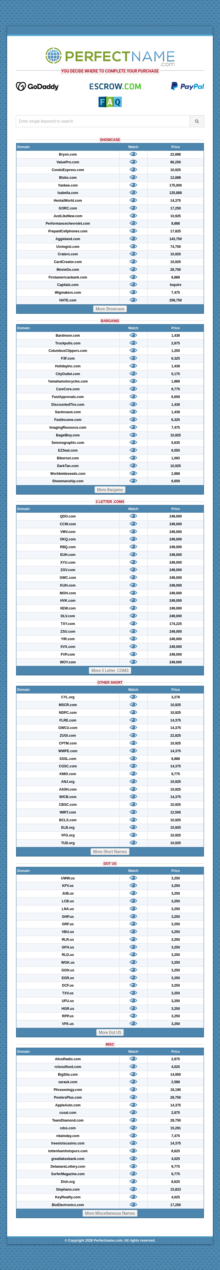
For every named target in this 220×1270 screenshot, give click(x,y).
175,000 (175, 185)
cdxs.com (68, 1128)
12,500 (175, 812)
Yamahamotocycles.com (68, 381)
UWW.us (68, 878)
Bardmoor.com (68, 336)
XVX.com (67, 647)
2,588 (175, 1082)
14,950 (175, 1075)
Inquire (175, 285)
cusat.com (67, 1113)
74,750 (175, 247)
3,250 (175, 878)
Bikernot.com (68, 458)
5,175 (175, 374)
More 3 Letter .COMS (110, 670)
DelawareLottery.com (68, 1167)
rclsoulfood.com (67, 1067)
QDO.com (68, 516)
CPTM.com (68, 743)
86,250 (175, 162)
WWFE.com (67, 751)
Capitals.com (68, 285)
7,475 (175, 293)
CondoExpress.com (68, 170)
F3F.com (68, 358)
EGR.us (68, 978)
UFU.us (68, 1001)
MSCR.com (68, 705)
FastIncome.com (68, 420)
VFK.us (68, 1024)
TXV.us (68, 993)
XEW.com (68, 608)
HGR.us (68, 1009)
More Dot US (110, 1032)
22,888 (175, 154)
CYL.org (68, 697)
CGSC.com (68, 766)
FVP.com (68, 654)
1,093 (175, 458)
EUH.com (67, 555)
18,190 (175, 1090)
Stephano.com (68, 1189)
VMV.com (67, 532)
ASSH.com (67, 789)
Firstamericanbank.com (67, 277)
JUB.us (68, 893)
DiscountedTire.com (67, 405)
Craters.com (68, 254)
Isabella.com (68, 193)
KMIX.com (68, 774)
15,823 (175, 1189)
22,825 (175, 736)
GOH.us (68, 970)
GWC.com (68, 578)
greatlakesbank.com (67, 1159)
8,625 (175, 1151)
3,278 (175, 697)
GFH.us (68, 947)
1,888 (175, 381)
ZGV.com (67, 570)
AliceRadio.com (68, 1059)
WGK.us (68, 963)
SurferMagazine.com (68, 1174)
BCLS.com (68, 820)
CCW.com (68, 524)
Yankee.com (68, 185)
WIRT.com (68, 812)
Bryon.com (68, 154)
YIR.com (68, 639)
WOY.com (68, 662)
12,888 (175, 178)
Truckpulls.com (67, 343)
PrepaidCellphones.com (68, 231)
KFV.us (68, 886)
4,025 (175, 1067)
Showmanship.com (67, 481)
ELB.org (68, 828)
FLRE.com (67, 720)
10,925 (175, 170)
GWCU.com (67, 728)
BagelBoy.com (68, 435)
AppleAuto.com (68, 1105)
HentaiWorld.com (68, 201)
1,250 (175, 351)
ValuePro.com (67, 162)
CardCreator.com (68, 262)
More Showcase (110, 309)
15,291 (175, 1128)
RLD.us (68, 955)
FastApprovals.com (68, 397)
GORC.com (68, 208)
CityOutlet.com (68, 374)
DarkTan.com (67, 466)
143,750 (175, 239)
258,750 (175, 300)
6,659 (175, 397)
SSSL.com (67, 759)
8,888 (175, 224)
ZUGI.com (68, 736)
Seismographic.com (68, 443)
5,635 (175, 443)
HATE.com (67, 300)
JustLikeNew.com (67, 216)
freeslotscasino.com (68, 1143)
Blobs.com (67, 178)
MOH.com (68, 593)
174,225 (175, 624)
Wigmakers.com (68, 293)
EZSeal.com (68, 450)
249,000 (175, 516)
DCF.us (68, 985)
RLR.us (68, 940)
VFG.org (67, 835)
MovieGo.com (68, 270)
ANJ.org (68, 782)
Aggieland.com (68, 239)
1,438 (175, 336)
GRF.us (68, 924)
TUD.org (67, 843)
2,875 (175, 343)
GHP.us (68, 917)
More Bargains (110, 489)
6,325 (175, 358)
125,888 (175, 193)
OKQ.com (68, 539)
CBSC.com (68, 805)
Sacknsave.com (68, 412)
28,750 (175, 270)
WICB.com (67, 797)
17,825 (175, 231)
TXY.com (68, 624)
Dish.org (68, 1182)
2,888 (175, 474)
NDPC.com (68, 713)
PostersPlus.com (68, 1097)
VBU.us (68, 932)
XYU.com (68, 562)
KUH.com (68, 585)
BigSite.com (68, 1075)
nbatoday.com (67, 1136)
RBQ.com (68, 547)
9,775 (175, 389)
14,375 (175, 201)
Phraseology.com (68, 1090)
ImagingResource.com (68, 428)
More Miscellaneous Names (110, 1213)
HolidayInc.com (68, 366)
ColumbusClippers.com (68, 351)
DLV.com (68, 616)
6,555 (175, 450)
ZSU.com (67, 632)
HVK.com (67, 601)
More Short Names (110, 851)
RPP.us (68, 1016)
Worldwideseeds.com (67, 474)
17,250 (175, 208)
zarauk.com (67, 1082)
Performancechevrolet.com (68, 224)
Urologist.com (68, 247)
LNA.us (68, 909)
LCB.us (68, 901)
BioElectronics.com (68, 1205)
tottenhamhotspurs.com (67, 1151)
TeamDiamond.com (68, 1120)
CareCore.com (68, 389)
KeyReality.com (67, 1197)
